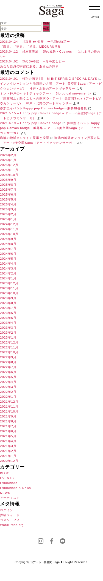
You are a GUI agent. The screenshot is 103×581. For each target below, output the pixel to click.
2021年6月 (8, 431)
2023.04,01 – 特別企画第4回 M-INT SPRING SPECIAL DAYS (48, 78)
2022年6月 (8, 372)
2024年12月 (9, 224)
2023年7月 (8, 308)
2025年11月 (9, 169)
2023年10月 (9, 293)
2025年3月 (8, 209)
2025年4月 (8, 204)
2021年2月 (8, 451)
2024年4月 (8, 263)
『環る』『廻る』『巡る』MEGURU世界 (30, 46)
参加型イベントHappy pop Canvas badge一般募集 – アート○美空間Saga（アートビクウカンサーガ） (50, 127)
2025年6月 (8, 194)
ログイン (6, 510)
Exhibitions (9, 483)
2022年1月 (8, 396)
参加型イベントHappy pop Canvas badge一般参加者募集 (43, 108)
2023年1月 (8, 337)
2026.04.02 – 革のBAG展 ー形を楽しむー (32, 61)
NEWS (5, 492)
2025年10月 (9, 174)
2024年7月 (8, 248)
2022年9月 (8, 357)
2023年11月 (9, 288)
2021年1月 (8, 455)
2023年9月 (8, 298)
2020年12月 (9, 460)
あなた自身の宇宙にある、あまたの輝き (29, 66)
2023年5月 (8, 317)
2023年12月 (9, 283)
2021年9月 (8, 416)
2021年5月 (8, 436)
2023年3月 (8, 327)
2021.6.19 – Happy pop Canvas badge (30, 123)
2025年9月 (8, 179)
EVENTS (7, 478)
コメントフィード (13, 520)
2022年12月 (9, 342)
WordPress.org (12, 524)
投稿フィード (10, 515)
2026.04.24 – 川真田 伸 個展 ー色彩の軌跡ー (35, 41)
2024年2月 (8, 273)
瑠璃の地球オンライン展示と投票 (24, 137)
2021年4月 (8, 441)
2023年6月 (8, 312)
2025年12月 (9, 165)
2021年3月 (8, 446)
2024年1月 (8, 278)
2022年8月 (8, 362)
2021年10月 (9, 411)
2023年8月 (8, 303)
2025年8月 (8, 184)
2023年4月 (8, 322)
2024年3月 (8, 268)
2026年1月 (8, 160)
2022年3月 (8, 386)
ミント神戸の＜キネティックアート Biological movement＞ (46, 93)
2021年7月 (8, 426)
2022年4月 (8, 381)
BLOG (5, 473)
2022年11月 (9, 347)
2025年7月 (8, 189)
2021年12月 (9, 401)
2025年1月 (8, 219)
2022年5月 (8, 377)
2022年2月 (8, 391)
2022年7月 (8, 367)
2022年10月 (9, 352)
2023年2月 (8, 332)
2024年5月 (8, 258)
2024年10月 (9, 234)
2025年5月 (8, 199)
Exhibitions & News (15, 488)
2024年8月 (8, 243)
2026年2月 (8, 155)
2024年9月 (8, 239)
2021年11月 (9, 406)
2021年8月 (8, 421)
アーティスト (10, 497)
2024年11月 (9, 229)
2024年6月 (8, 253)
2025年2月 (8, 214)
